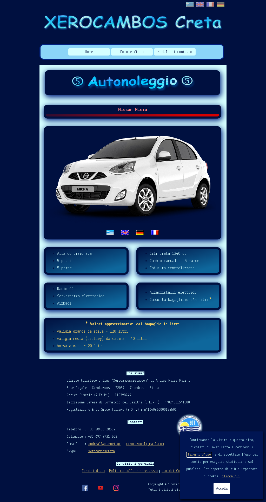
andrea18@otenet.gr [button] (104, 444)
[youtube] (100, 487)
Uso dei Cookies (175, 471)
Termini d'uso (199, 454)
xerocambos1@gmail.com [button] (145, 444)
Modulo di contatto (174, 52)
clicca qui (231, 476)
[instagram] (116, 487)
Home (89, 52)
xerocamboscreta (101, 451)
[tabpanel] (132, 183)
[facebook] (84, 487)
